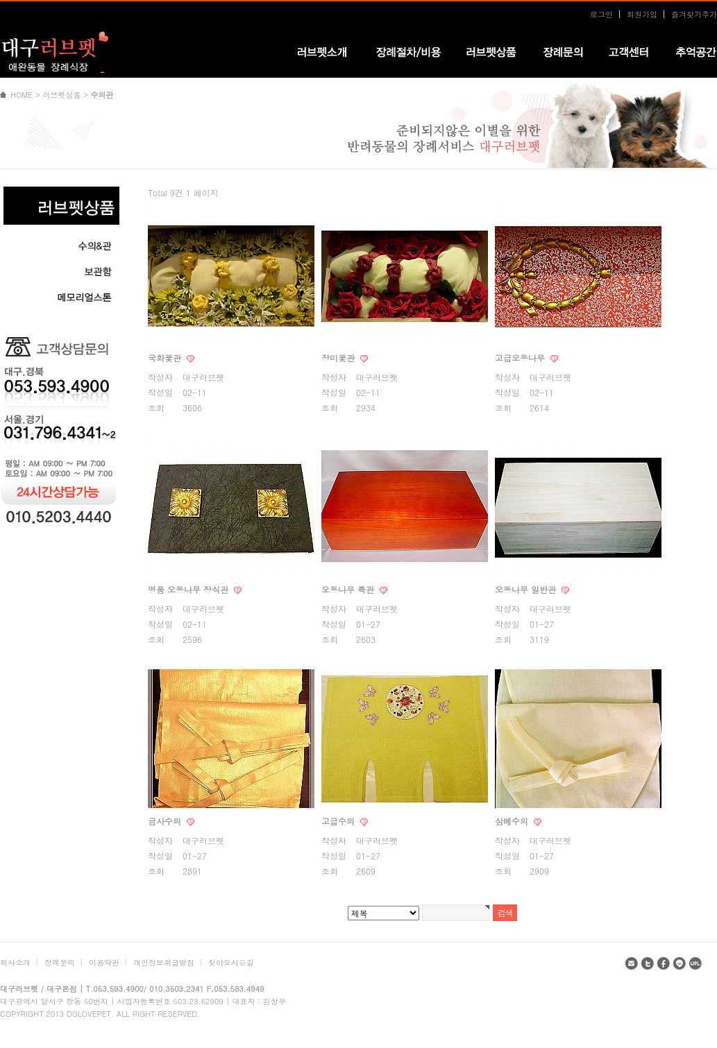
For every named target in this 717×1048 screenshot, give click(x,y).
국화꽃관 (166, 357)
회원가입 (642, 14)
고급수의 (339, 821)
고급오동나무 (521, 357)
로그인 (601, 14)
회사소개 (15, 962)
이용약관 (104, 962)
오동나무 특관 (349, 589)
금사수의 (166, 821)
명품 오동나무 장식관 (189, 589)
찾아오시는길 (231, 962)
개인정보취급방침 (163, 962)
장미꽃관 (339, 357)
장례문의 (59, 962)
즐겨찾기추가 (694, 14)
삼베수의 (513, 821)
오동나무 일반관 (527, 589)
